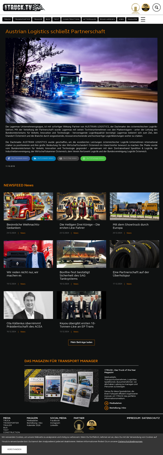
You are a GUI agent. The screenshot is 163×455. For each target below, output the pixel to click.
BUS (48, 19)
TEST (56, 19)
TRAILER (38, 19)
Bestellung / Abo (118, 408)
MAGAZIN (132, 19)
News (23, 233)
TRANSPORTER (22, 19)
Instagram (55, 423)
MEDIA (7, 418)
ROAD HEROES (107, 19)
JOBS (121, 19)
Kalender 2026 (33, 425)
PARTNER (79, 418)
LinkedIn (54, 425)
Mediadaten (116, 403)
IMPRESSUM (133, 418)
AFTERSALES (89, 19)
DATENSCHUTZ (151, 418)
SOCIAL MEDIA (58, 418)
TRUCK (7, 19)
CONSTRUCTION (71, 19)
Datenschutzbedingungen (130, 442)
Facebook (55, 421)
